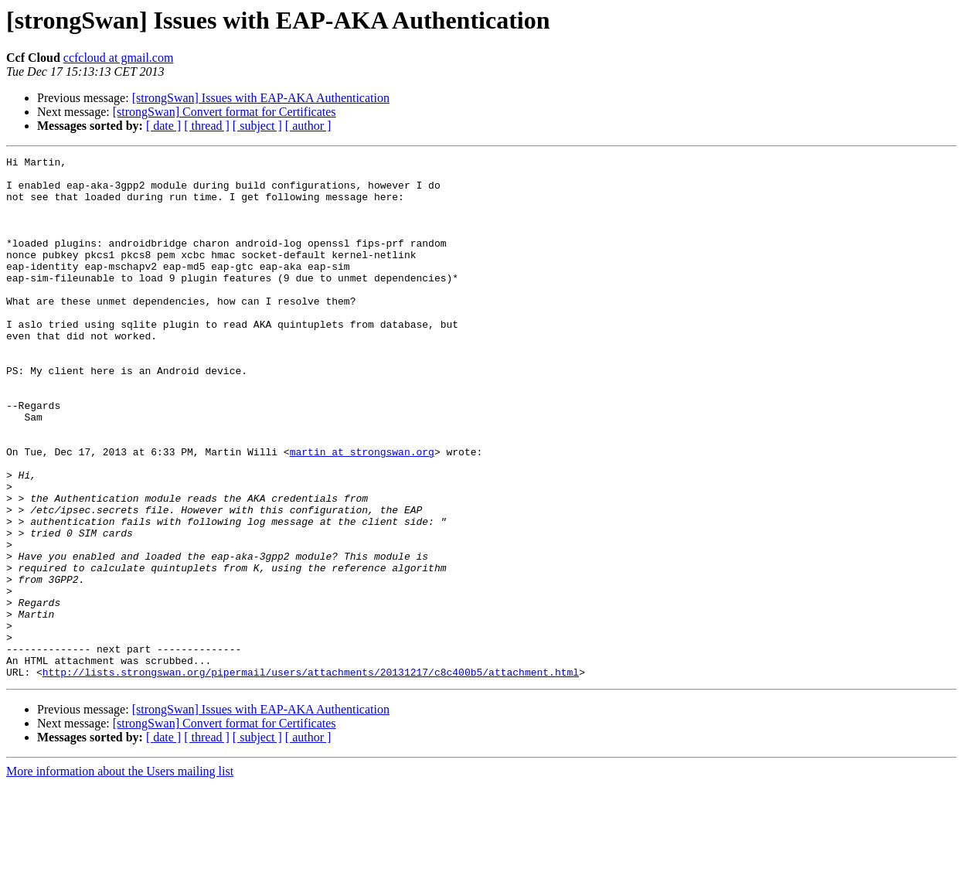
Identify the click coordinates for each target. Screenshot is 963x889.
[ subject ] (257, 125)
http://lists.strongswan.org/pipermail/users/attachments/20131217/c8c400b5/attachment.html (311, 776)
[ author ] (308, 125)
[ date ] (163, 125)
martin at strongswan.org (362, 512)
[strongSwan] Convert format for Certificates (224, 111)
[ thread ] (207, 125)
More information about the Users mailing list (119, 875)
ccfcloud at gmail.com (118, 57)
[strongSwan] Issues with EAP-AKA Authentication (261, 97)
